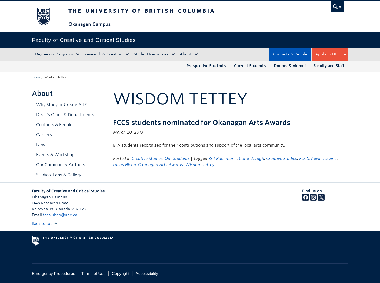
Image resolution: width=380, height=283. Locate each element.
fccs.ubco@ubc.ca (60, 215)
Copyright (120, 273)
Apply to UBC (327, 54)
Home (36, 77)
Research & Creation (103, 54)
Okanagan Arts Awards (160, 164)
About (185, 54)
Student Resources (151, 54)
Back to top (45, 223)
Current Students (250, 66)
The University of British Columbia (43, 16)
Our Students (177, 158)
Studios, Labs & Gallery (58, 174)
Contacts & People (290, 54)
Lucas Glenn (124, 164)
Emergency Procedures (53, 273)
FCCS (304, 158)
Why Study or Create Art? (61, 104)
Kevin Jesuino (324, 158)
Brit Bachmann (222, 158)
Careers (44, 134)
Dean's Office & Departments (65, 114)
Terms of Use (93, 273)
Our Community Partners (60, 164)
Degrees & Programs (54, 54)
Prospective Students (206, 66)
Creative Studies (147, 158)
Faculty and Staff (329, 66)
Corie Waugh (251, 158)
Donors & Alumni (289, 66)
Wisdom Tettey (199, 164)
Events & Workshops (56, 154)
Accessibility (147, 273)
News (42, 144)
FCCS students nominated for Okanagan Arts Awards (201, 123)
